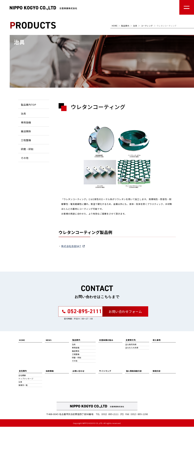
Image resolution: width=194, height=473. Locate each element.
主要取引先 (131, 341)
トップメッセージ (25, 379)
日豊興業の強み (106, 341)
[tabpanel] (117, 155)
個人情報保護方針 (134, 372)
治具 (135, 25)
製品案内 (125, 25)
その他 (24, 158)
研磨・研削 (27, 149)
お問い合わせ (78, 372)
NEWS (48, 341)
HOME (114, 25)
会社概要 (22, 376)
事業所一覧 (23, 386)
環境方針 (156, 372)
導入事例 (156, 341)
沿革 (20, 383)
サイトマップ (105, 372)
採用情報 (49, 372)
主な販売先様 (130, 345)
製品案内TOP (28, 104)
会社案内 (23, 372)
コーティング (147, 25)
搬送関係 (26, 131)
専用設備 (26, 122)
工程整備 (26, 140)
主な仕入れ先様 (131, 348)
